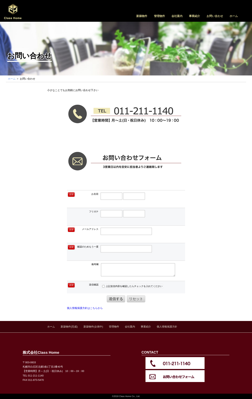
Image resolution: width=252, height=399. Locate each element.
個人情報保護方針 (167, 326)
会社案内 (177, 16)
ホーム (234, 16)
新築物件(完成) (69, 326)
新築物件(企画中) (93, 326)
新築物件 (141, 16)
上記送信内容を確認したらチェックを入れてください (132, 286)
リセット (136, 299)
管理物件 (159, 16)
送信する (116, 299)
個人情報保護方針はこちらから (85, 308)
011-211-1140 (36, 375)
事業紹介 (194, 16)
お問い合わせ (215, 16)
